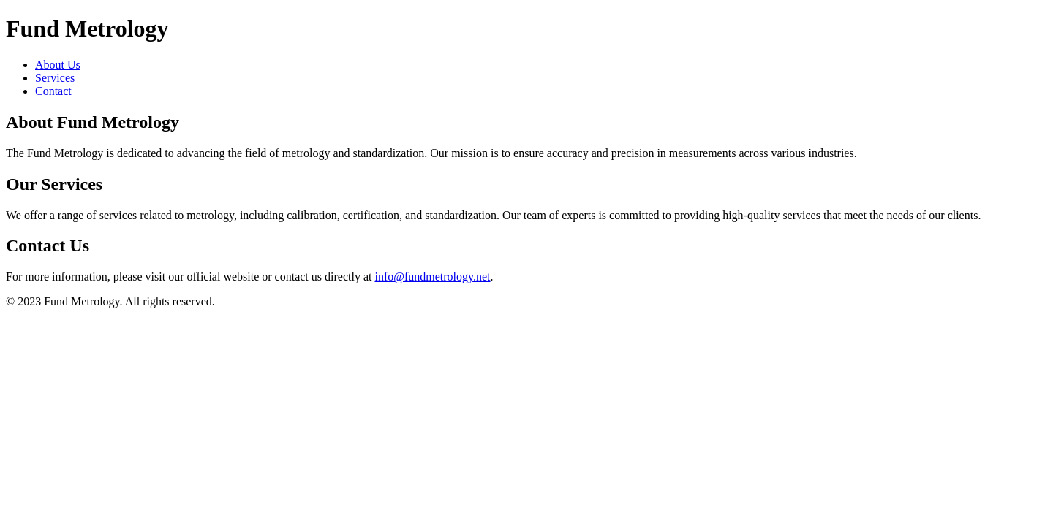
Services (55, 78)
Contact (53, 91)
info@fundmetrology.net (432, 276)
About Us (57, 64)
